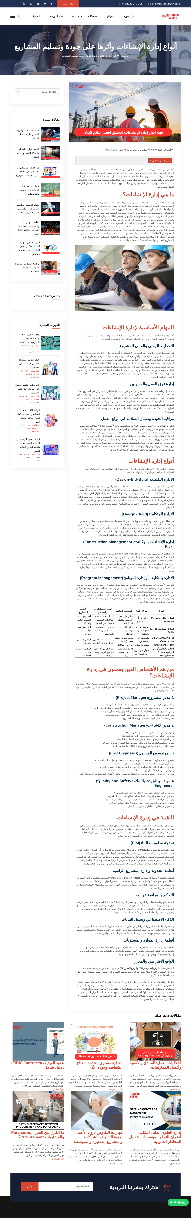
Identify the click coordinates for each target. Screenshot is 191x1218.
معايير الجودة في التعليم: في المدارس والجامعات (29, 190)
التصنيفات (93, 16)
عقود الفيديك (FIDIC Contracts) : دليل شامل (37, 1065)
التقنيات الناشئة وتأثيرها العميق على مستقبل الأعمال (27, 134)
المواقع (110, 16)
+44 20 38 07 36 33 (132, 4)
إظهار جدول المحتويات (160, 160)
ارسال (30, 1186)
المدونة (36, 16)
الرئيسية (125, 55)
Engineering (118, 150)
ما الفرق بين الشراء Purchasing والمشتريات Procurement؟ (37, 1135)
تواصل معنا (68, 3)
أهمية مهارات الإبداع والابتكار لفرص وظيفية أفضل (28, 153)
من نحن (76, 16)
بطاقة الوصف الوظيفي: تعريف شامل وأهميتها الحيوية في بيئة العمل (28, 209)
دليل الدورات (129, 16)
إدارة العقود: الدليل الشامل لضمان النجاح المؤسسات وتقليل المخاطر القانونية (155, 1137)
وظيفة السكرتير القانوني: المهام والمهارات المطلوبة (27, 267)
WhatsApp (177, 1202)
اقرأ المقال (175, 1089)
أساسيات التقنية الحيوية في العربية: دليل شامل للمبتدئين (27, 389)
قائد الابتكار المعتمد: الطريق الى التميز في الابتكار (29, 363)
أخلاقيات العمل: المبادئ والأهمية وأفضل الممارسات (155, 1065)
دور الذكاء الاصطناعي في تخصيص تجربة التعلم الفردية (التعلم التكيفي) (27, 171)
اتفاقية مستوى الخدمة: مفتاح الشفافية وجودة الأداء (100, 1065)
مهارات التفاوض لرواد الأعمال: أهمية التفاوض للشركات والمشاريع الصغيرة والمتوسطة (98, 1137)
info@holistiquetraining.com (166, 4)
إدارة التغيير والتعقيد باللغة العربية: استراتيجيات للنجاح (28, 338)
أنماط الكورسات (56, 16)
